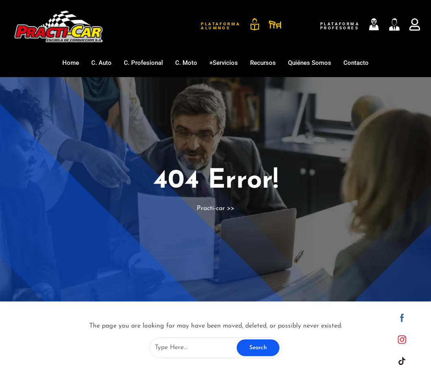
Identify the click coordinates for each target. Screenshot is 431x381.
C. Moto (186, 62)
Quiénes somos (309, 62)
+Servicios (223, 62)
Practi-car (211, 208)
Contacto (356, 62)
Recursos (263, 62)
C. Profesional (143, 62)
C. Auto (101, 62)
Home (70, 62)
